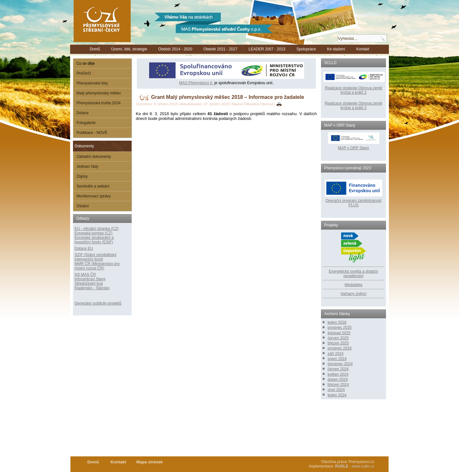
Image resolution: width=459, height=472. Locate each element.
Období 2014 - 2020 (175, 49)
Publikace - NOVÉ (91, 132)
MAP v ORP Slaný (353, 145)
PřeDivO (83, 73)
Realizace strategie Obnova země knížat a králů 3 (353, 105)
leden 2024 (337, 395)
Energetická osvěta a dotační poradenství (353, 273)
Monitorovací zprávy (93, 196)
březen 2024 (338, 384)
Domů (95, 49)
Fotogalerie (86, 123)
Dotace (82, 113)
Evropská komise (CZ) (94, 233)
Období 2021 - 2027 (220, 49)
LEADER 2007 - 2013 (267, 49)
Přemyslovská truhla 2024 (98, 103)
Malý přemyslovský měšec (98, 93)
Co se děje (85, 63)
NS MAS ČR (85, 274)
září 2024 (336, 353)
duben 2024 (338, 379)
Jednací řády (87, 166)
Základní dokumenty (93, 156)
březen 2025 (338, 343)
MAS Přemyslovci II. (196, 83)
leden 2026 (337, 322)
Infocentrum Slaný (90, 279)
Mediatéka (353, 285)
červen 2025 (338, 338)
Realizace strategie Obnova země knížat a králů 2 (353, 90)
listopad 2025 (339, 333)
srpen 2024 (337, 359)
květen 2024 (338, 374)
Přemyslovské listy (92, 83)
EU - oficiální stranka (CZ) (97, 228)
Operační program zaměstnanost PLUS (353, 202)
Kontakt (362, 49)
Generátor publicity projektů (98, 303)
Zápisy (82, 176)
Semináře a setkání (92, 186)
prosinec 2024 (340, 348)
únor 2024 (336, 389)
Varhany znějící (353, 293)
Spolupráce (306, 49)
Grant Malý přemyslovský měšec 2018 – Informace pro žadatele (227, 97)
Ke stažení (336, 49)
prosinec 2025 (340, 327)
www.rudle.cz (363, 466)
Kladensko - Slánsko (92, 288)
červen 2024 (338, 369)
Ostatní (82, 206)
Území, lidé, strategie (129, 49)
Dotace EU (84, 248)
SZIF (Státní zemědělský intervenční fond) (95, 257)
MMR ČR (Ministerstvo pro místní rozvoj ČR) (97, 266)
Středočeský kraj (89, 283)
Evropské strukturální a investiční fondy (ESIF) (94, 239)
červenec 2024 (340, 364)
